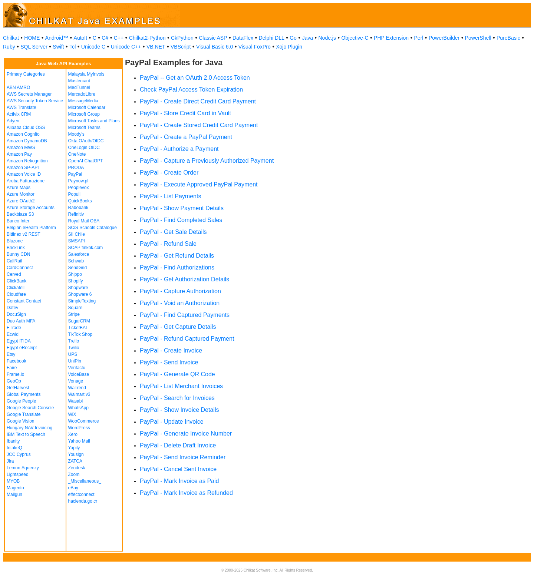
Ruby (9, 47)
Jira (10, 461)
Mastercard (79, 80)
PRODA (76, 167)
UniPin (74, 361)
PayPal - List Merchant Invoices (181, 386)
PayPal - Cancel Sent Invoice (178, 469)
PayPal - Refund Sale (168, 244)
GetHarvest (18, 387)
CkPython (182, 38)
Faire (12, 367)
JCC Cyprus (19, 454)
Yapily (74, 447)
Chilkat (11, 38)
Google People (21, 401)
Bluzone (15, 241)
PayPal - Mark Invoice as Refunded (186, 493)
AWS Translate (21, 107)
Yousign (76, 454)
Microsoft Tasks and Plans (94, 120)
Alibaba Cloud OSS (26, 127)
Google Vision (20, 421)
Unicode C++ (126, 47)
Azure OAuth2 (20, 201)
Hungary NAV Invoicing (29, 427)
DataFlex (243, 38)
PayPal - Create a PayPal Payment (186, 137)
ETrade (14, 327)
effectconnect (81, 494)
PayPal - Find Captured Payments (185, 315)
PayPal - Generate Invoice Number (186, 433)
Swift (58, 47)
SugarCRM (79, 321)
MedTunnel (79, 87)
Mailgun (14, 494)
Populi (74, 194)
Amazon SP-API (23, 167)
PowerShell (478, 38)
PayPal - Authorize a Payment (179, 149)
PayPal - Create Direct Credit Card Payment (198, 101)
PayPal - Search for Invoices (177, 398)
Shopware (78, 287)
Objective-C (354, 38)
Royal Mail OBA (84, 221)
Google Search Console (30, 407)
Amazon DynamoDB (27, 140)
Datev (12, 307)
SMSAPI (76, 241)
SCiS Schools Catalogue (92, 227)
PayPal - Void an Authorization (180, 303)
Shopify (75, 281)
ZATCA (75, 461)
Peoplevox (78, 187)
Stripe (74, 314)
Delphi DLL (271, 38)
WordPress (79, 427)
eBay (73, 487)
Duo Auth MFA (21, 321)
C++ (118, 38)
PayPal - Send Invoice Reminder (182, 457)
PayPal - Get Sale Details (173, 232)
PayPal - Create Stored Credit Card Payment (199, 125)
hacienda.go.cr (83, 501)
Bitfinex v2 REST (23, 234)
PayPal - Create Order (169, 172)
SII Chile (76, 234)
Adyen (13, 120)
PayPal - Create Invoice (171, 350)
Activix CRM (19, 114)
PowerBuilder (444, 38)
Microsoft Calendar (87, 107)
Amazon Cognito (23, 134)
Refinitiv (76, 214)
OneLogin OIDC (84, 147)
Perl (418, 38)
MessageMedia (83, 100)
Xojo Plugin (289, 47)
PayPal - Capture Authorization (180, 291)
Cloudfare (16, 294)
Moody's (76, 134)
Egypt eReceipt (22, 347)
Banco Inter (18, 221)
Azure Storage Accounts (31, 207)
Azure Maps (18, 187)
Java (307, 38)
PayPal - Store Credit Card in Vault (185, 113)
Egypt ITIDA (19, 341)
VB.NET (155, 47)
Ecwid (13, 334)
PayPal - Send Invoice (169, 362)
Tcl (72, 47)
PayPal (75, 174)
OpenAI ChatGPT (85, 160)
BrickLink (16, 247)
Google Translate (23, 414)
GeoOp (14, 381)
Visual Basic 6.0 (214, 47)
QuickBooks (80, 201)
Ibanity (13, 441)
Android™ (56, 38)
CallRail (14, 261)
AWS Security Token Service (35, 100)
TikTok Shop (80, 334)
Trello (73, 341)
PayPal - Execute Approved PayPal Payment (199, 184)
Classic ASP (213, 38)
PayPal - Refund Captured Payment (187, 338)
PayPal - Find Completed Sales (181, 220)
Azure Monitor (20, 194)
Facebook (16, 361)
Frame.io (15, 374)
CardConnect (20, 267)
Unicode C (93, 47)
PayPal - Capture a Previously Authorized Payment (207, 161)
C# (105, 38)
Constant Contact (24, 301)
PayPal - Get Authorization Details (184, 279)
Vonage (75, 381)
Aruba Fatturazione (25, 180)
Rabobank (78, 207)
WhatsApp (78, 407)
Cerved (14, 274)
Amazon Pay (19, 154)
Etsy (11, 354)
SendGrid (77, 267)
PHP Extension (391, 38)
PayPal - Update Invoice (172, 421)
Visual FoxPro (254, 47)
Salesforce (78, 254)
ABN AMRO (18, 87)
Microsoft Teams (84, 127)
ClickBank (16, 281)
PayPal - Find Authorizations (177, 267)
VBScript (181, 47)
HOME (32, 38)
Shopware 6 (80, 294)
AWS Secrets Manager (29, 94)
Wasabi (75, 401)
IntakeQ (14, 447)
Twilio (73, 347)
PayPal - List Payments (170, 196)
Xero (73, 434)
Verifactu (77, 367)
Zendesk (76, 467)
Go (293, 38)
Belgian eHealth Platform (31, 227)
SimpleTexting (82, 301)
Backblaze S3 (20, 214)
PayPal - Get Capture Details (178, 327)
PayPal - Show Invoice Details (179, 410)
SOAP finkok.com (85, 247)
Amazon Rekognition (27, 160)
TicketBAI (77, 327)
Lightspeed (18, 474)
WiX (72, 414)
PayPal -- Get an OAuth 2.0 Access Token (195, 78)
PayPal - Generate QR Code (177, 374)
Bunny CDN (18, 254)
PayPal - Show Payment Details (182, 208)
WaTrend (77, 387)
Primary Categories (26, 74)
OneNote (77, 154)
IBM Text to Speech (26, 434)
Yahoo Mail (79, 441)
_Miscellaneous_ (84, 481)
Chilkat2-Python (147, 38)
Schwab (76, 261)
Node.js (327, 38)
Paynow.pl (78, 180)
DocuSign (16, 314)
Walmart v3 (79, 394)
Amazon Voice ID (24, 174)
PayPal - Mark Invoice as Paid (179, 481)
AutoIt (81, 38)
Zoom (74, 474)
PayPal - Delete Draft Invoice (178, 445)
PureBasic (508, 38)
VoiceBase (78, 374)
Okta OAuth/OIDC (86, 140)
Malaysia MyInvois (86, 74)
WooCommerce (83, 421)
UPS (73, 354)
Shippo (75, 274)
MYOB (13, 481)
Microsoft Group (84, 114)
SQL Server (33, 47)
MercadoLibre (81, 94)
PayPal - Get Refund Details (177, 255)
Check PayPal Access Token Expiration (191, 89)
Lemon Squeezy (23, 467)
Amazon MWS (21, 147)
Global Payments (23, 394)
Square (75, 307)
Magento (15, 487)
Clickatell (15, 287)
